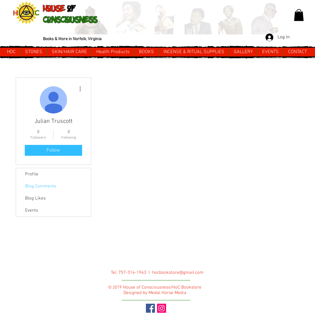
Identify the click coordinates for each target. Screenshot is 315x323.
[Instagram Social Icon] (161, 308)
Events (31, 210)
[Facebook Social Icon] (150, 308)
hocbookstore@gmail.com (178, 272)
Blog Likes (35, 198)
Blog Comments (40, 186)
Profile (31, 174)
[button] (299, 15)
